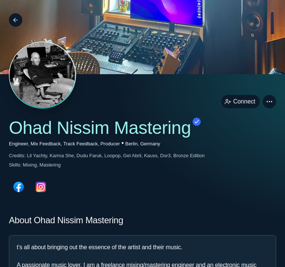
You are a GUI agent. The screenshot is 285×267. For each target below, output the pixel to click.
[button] (269, 101)
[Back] (15, 20)
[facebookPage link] (18, 187)
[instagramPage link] (40, 187)
